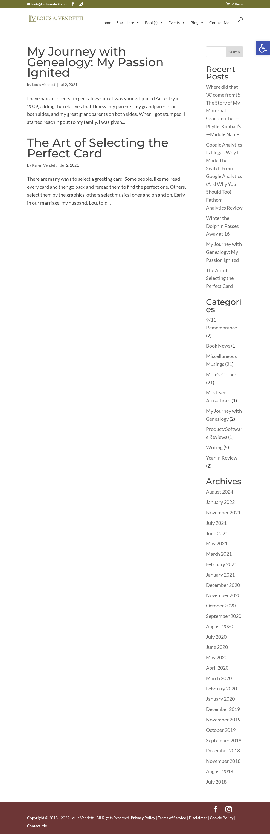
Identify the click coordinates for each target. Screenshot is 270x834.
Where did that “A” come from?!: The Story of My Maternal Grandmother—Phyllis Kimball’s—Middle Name (223, 110)
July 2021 (216, 523)
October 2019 (221, 730)
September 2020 (223, 616)
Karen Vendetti (45, 165)
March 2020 (219, 678)
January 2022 (220, 502)
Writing (214, 447)
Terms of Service (172, 817)
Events (177, 22)
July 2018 (216, 782)
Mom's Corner (221, 374)
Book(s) (154, 22)
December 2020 (223, 585)
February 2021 (221, 564)
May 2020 (216, 657)
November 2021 (223, 512)
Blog (197, 22)
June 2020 (217, 647)
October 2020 (221, 606)
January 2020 (220, 699)
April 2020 (217, 668)
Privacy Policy (143, 817)
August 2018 (219, 771)
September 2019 (223, 740)
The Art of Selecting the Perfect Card (97, 148)
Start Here (128, 22)
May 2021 (216, 543)
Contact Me (219, 22)
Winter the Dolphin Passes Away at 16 (222, 226)
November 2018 (223, 761)
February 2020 (221, 689)
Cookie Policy (221, 817)
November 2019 (223, 720)
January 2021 (220, 575)
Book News (218, 346)
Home (106, 22)
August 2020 (219, 626)
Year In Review (221, 458)
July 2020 (216, 637)
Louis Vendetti (44, 84)
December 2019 (223, 709)
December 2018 (223, 750)
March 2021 (219, 554)
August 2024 (219, 492)
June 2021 (217, 533)
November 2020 (223, 595)
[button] (263, 48)
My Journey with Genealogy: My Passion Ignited (95, 62)
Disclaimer (198, 817)
